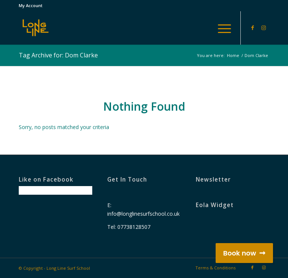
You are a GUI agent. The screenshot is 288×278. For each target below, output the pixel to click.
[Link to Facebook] (252, 27)
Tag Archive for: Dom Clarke (58, 55)
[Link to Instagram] (263, 27)
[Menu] (220, 28)
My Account (30, 5)
